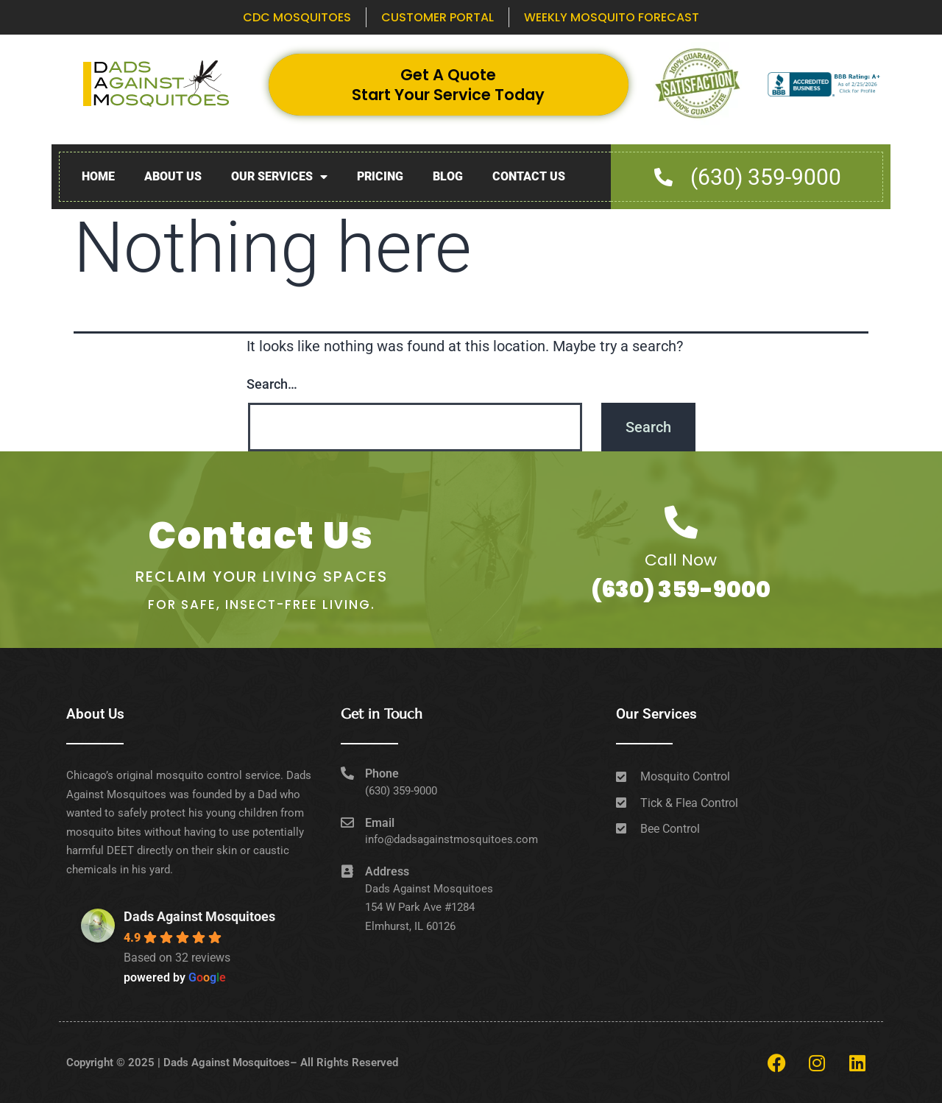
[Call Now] (681, 522)
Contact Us (528, 176)
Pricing (380, 176)
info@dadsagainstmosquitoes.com (451, 839)
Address (387, 871)
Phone (382, 773)
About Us (173, 176)
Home (98, 176)
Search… (272, 384)
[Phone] (347, 773)
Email (379, 823)
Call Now (681, 560)
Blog (448, 176)
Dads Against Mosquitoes (199, 916)
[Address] (347, 871)
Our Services (279, 177)
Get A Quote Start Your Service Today (448, 84)
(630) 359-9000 (681, 589)
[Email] (347, 822)
